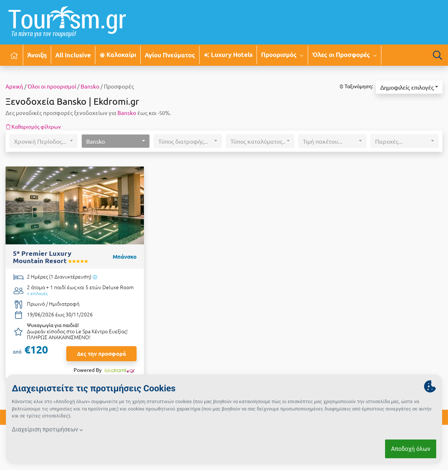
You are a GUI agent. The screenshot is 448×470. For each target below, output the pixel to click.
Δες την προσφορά (101, 353)
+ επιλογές (37, 293)
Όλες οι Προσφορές (344, 55)
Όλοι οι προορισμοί (52, 86)
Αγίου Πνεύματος (170, 55)
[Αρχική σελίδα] (14, 54)
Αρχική (14, 86)
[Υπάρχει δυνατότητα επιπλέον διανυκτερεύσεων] (94, 277)
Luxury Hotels (228, 54)
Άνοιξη (37, 55)
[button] (409, 87)
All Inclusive (73, 55)
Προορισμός (282, 55)
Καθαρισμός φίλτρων (33, 126)
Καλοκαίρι (117, 54)
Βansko (90, 86)
